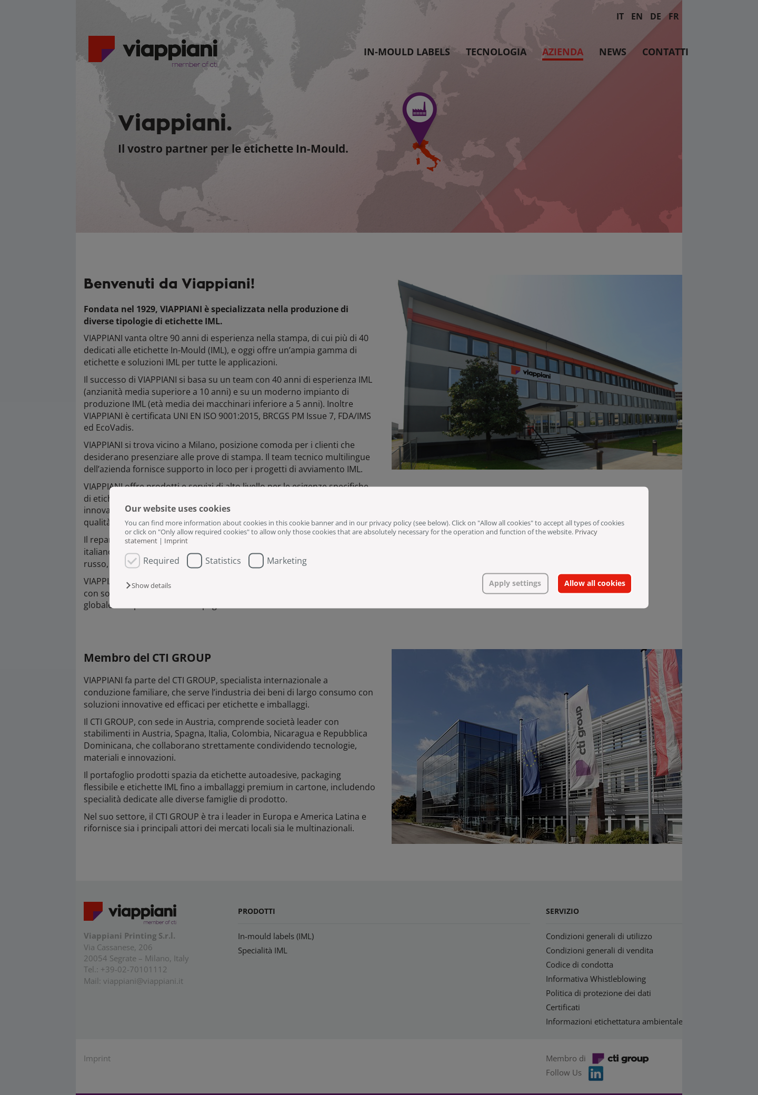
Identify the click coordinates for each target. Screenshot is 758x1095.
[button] (151, 585)
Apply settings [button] (515, 583)
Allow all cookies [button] (594, 583)
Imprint (176, 541)
